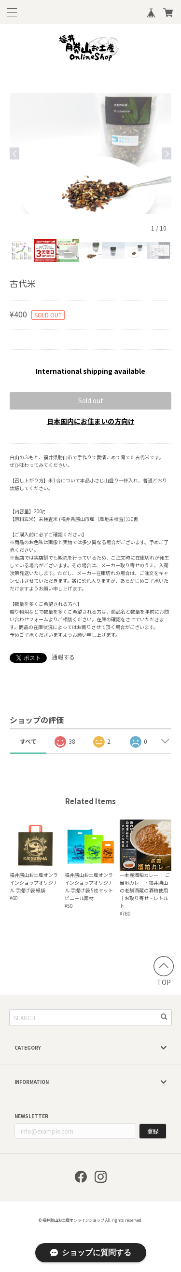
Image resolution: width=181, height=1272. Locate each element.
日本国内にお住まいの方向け (91, 421)
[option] (90, 153)
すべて (28, 741)
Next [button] (166, 154)
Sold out (90, 400)
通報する (63, 657)
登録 (153, 1131)
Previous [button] (14, 154)
